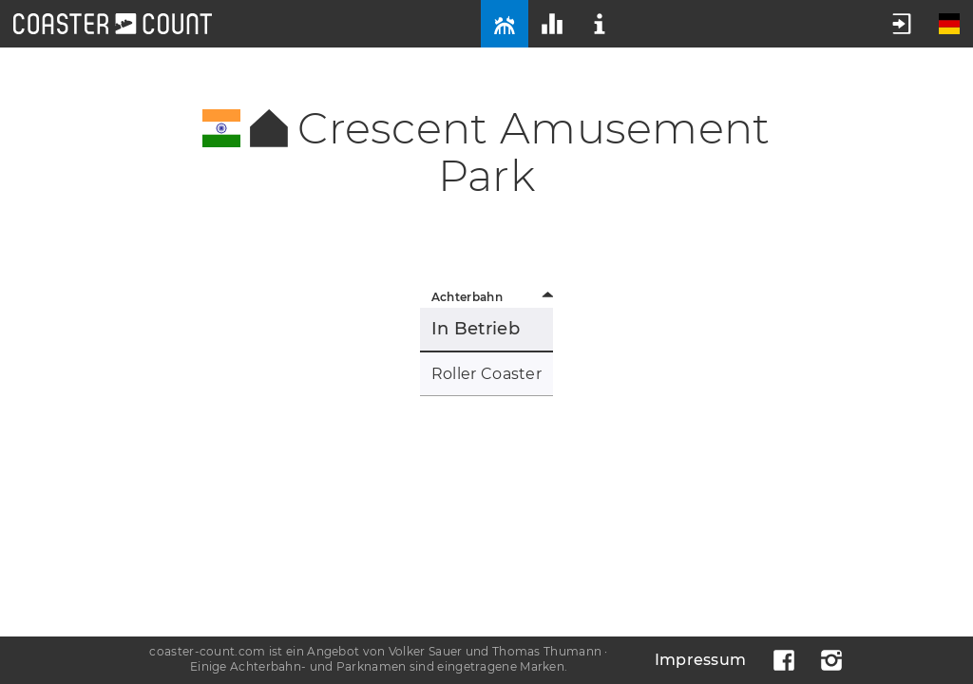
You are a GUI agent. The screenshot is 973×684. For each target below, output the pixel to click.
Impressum (701, 660)
